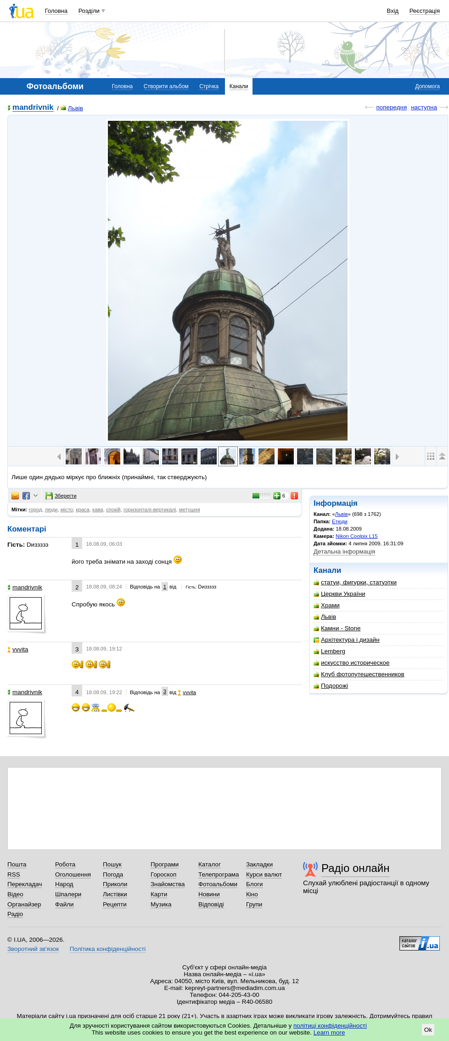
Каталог (209, 864)
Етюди (340, 521)
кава (97, 509)
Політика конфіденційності (108, 948)
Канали (239, 86)
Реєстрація (425, 10)
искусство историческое (351, 662)
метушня (189, 509)
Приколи (115, 884)
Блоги (254, 884)
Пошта (16, 864)
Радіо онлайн (355, 868)
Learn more (329, 1032)
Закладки (259, 864)
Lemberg (329, 651)
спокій (113, 509)
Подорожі (331, 685)
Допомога (427, 86)
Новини (209, 894)
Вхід (393, 10)
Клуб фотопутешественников (359, 674)
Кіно (252, 894)
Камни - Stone (337, 628)
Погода (113, 874)
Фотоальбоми (217, 884)
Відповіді (211, 904)
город (35, 509)
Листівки (115, 894)
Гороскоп (163, 874)
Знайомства (168, 884)
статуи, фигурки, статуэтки (355, 582)
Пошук (112, 864)
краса (82, 509)
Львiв (72, 108)
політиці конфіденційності (330, 1025)
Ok (428, 1029)
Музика (161, 904)
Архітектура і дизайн (347, 639)
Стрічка (209, 86)
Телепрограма (218, 874)
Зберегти (61, 495)
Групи (254, 904)
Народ (64, 884)
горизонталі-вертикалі (149, 509)
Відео (15, 894)
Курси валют (264, 874)
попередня (391, 107)
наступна (424, 107)
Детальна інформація (344, 551)
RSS (13, 874)
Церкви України (339, 593)
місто (67, 509)
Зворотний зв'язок (33, 948)
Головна (56, 10)
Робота (65, 864)
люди (51, 509)
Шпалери (68, 894)
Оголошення (73, 874)
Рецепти (115, 904)
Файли (64, 904)
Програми (165, 864)
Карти (159, 894)
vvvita (17, 649)
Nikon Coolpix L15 (357, 536)
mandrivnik (33, 108)
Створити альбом (166, 86)
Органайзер (24, 904)
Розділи (89, 10)
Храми (327, 605)
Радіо (15, 914)
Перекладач (24, 884)
